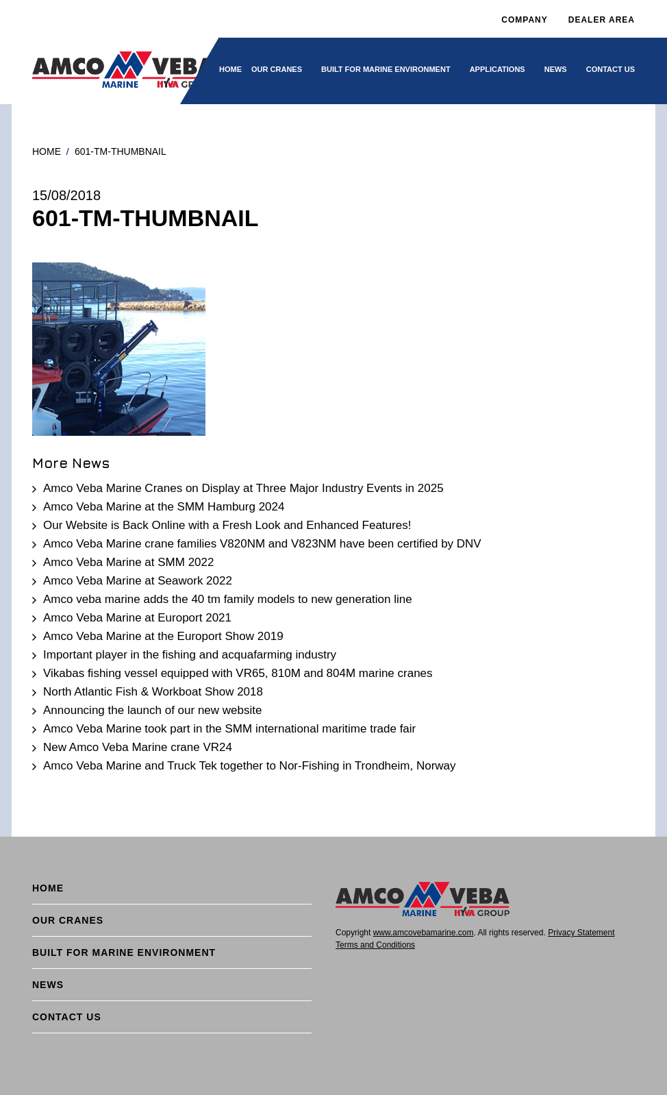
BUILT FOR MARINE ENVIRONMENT (386, 69)
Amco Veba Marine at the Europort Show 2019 (163, 636)
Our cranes (276, 69)
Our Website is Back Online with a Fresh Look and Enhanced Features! (227, 525)
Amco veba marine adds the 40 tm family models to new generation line (227, 599)
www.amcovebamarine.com (423, 932)
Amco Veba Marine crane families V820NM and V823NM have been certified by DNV (262, 543)
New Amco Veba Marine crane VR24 (137, 747)
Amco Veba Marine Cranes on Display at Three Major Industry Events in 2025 (243, 488)
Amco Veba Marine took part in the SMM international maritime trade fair (229, 728)
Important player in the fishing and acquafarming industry (189, 654)
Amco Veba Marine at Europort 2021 (137, 617)
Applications (497, 69)
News (555, 69)
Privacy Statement (581, 932)
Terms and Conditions (375, 945)
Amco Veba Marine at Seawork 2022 (137, 580)
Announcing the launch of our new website (152, 710)
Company (524, 20)
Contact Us (610, 69)
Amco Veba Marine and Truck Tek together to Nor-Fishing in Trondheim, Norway (249, 765)
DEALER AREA (601, 20)
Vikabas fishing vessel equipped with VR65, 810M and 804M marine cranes (238, 673)
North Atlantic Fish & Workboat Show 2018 (153, 691)
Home (230, 69)
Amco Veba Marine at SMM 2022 (128, 562)
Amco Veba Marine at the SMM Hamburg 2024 (163, 506)
